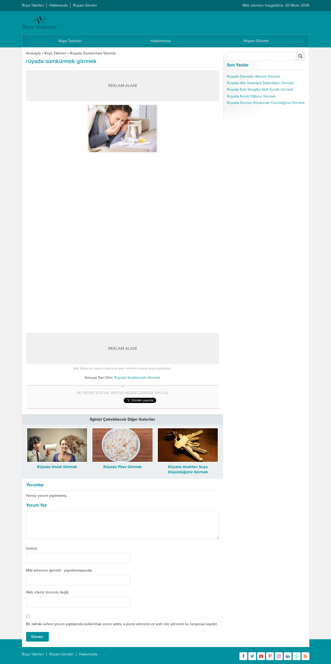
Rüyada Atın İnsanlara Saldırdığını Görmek (260, 83)
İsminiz (31, 548)
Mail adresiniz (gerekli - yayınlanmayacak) (59, 570)
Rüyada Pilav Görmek (122, 466)
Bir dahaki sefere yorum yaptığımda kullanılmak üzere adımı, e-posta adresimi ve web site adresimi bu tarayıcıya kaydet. (122, 624)
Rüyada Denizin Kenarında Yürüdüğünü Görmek (266, 103)
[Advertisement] (122, 192)
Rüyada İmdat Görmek (57, 466)
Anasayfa (33, 53)
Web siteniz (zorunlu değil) (47, 592)
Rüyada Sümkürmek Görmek (93, 53)
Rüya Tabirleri (55, 53)
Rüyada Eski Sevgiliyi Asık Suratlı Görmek (260, 89)
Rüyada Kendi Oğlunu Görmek (251, 96)
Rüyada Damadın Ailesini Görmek (253, 76)
